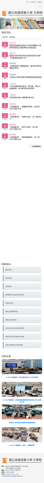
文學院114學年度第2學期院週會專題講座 (25, 77)
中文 (27, 2)
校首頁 (39, 2)
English (33, 2)
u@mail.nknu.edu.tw (12, 474)
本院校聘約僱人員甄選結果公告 (21, 97)
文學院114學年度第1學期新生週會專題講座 (22, 422)
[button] (3, 23)
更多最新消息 (35, 146)
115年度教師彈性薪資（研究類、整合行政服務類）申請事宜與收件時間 (25, 87)
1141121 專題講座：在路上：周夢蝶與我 (22, 445)
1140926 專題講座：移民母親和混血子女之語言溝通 (22, 377)
